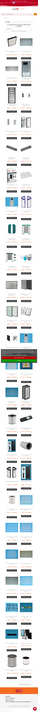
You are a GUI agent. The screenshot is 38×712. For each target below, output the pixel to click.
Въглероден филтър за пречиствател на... (12, 239)
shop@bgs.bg (4, 5)
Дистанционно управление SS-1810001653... (26, 429)
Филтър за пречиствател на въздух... (26, 212)
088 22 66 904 (4, 2)
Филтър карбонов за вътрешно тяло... (12, 644)
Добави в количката (12, 58)
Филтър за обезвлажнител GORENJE (12, 374)
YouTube (20, 690)
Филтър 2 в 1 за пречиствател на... (26, 482)
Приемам (19, 360)
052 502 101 (9, 2)
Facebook (17, 690)
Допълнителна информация (7, 355)
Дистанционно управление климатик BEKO (26, 78)
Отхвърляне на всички (19, 357)
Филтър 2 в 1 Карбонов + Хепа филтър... (11, 185)
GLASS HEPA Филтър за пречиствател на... (26, 239)
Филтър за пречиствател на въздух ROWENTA (26, 402)
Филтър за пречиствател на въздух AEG (12, 429)
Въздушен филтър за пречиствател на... (12, 158)
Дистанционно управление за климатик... (11, 212)
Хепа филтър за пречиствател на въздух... (12, 52)
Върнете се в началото (25, 684)
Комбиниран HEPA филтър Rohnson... (12, 321)
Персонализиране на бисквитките (20, 355)
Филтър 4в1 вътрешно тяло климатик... (26, 617)
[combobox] (17, 14)
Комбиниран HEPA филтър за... (26, 643)
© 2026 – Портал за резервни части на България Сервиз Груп (19, 706)
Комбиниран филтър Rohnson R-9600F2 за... (26, 295)
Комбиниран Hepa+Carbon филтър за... (12, 482)
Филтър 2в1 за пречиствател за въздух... (12, 455)
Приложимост (19, 29)
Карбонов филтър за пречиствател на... (26, 105)
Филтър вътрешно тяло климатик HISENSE (26, 510)
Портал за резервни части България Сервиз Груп (19, 1)
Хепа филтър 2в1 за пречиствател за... (12, 348)
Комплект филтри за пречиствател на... (26, 267)
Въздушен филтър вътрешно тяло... (26, 52)
